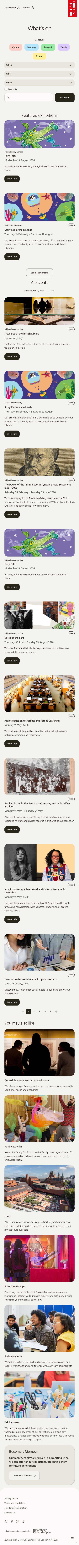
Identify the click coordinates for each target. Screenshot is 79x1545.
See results (65, 97)
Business (31, 47)
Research (48, 47)
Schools (39, 56)
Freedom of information (15, 1508)
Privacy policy (11, 1498)
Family (64, 47)
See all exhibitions (39, 273)
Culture (15, 47)
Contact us (9, 1512)
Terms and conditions (14, 1503)
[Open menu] (72, 1538)
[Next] (56, 1011)
